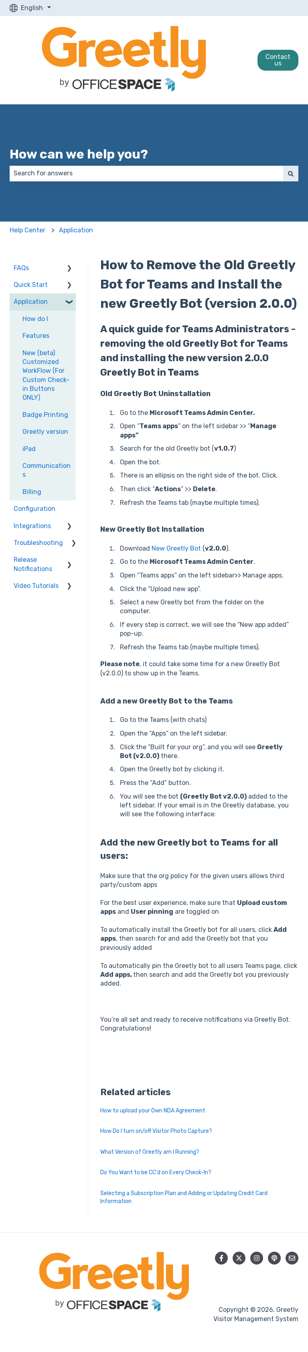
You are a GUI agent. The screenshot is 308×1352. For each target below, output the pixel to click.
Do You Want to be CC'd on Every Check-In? (155, 1172)
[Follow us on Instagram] (256, 1258)
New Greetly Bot (176, 548)
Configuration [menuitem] (34, 508)
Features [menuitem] (35, 336)
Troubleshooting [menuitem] (38, 543)
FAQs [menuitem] (21, 268)
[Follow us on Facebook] (221, 1258)
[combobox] (146, 173)
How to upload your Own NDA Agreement (152, 1110)
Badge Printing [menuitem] (45, 415)
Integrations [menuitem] (32, 526)
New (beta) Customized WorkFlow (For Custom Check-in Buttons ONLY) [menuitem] (45, 375)
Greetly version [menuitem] (45, 431)
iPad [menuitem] (29, 449)
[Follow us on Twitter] (239, 1258)
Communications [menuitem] (46, 470)
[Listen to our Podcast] (274, 1258)
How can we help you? (79, 154)
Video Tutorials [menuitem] (36, 586)
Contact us (277, 60)
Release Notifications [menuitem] (33, 564)
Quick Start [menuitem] (31, 285)
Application (76, 230)
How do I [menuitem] (35, 319)
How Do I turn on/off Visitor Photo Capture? (156, 1131)
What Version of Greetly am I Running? (149, 1152)
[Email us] (292, 1258)
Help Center (27, 230)
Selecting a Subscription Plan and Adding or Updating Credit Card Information (183, 1197)
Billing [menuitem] (31, 492)
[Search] (290, 173)
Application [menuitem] (31, 301)
